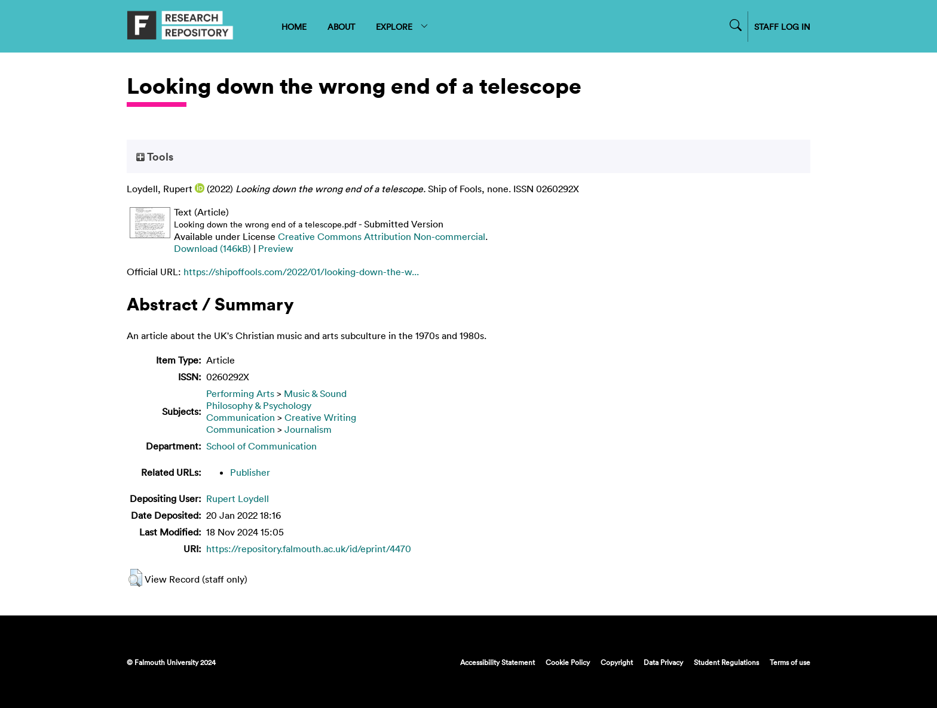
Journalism (308, 429)
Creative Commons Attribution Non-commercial (381, 236)
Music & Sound (315, 393)
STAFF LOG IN (782, 26)
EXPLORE (402, 26)
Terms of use (790, 662)
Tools (154, 156)
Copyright (617, 662)
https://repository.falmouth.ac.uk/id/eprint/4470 (308, 549)
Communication (240, 417)
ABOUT (341, 26)
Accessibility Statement (497, 662)
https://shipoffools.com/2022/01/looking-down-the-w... (301, 272)
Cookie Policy (568, 662)
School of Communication (261, 446)
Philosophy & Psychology (258, 405)
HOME (294, 26)
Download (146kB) (212, 248)
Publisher (250, 472)
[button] (135, 578)
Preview (275, 248)
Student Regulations (726, 662)
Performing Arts (240, 393)
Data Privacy (663, 662)
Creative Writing (320, 417)
